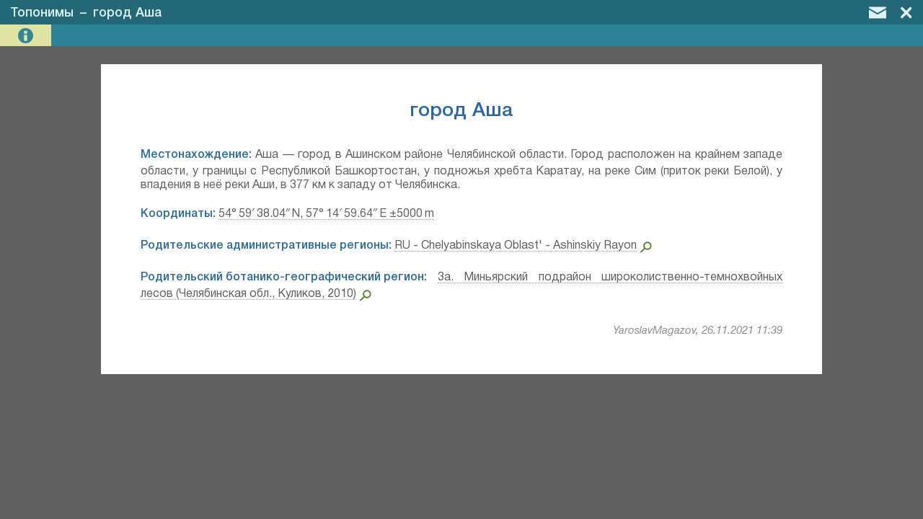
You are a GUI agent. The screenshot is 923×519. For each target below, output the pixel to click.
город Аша (127, 13)
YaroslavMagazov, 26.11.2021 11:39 (697, 331)
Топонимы (42, 13)
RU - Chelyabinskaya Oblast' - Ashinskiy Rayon (515, 246)
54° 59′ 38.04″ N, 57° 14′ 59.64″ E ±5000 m (326, 214)
